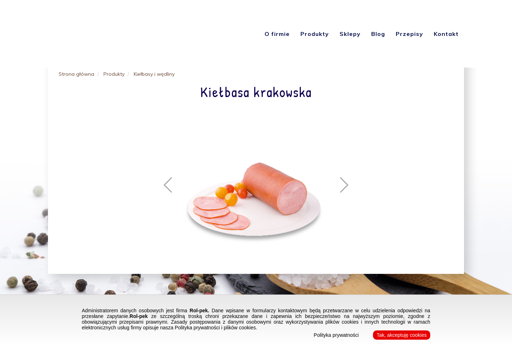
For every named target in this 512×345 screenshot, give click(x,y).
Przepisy (409, 33)
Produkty (314, 33)
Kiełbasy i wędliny (154, 74)
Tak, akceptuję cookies (402, 335)
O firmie (277, 33)
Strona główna (76, 74)
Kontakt (446, 33)
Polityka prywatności (336, 335)
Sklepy (350, 33)
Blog (378, 33)
